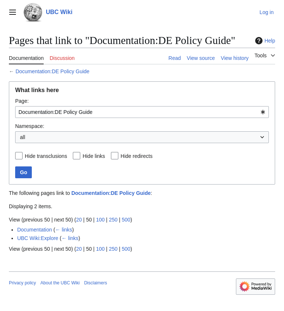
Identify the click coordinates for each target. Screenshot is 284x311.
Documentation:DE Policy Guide (52, 71)
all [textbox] (22, 137)
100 (100, 220)
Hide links (93, 156)
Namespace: (29, 126)
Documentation (34, 230)
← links (63, 230)
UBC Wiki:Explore (37, 238)
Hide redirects (136, 156)
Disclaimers (95, 282)
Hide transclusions (46, 156)
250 (113, 220)
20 (79, 220)
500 (126, 220)
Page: (22, 101)
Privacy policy (22, 282)
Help (264, 40)
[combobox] (142, 112)
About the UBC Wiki (60, 282)
